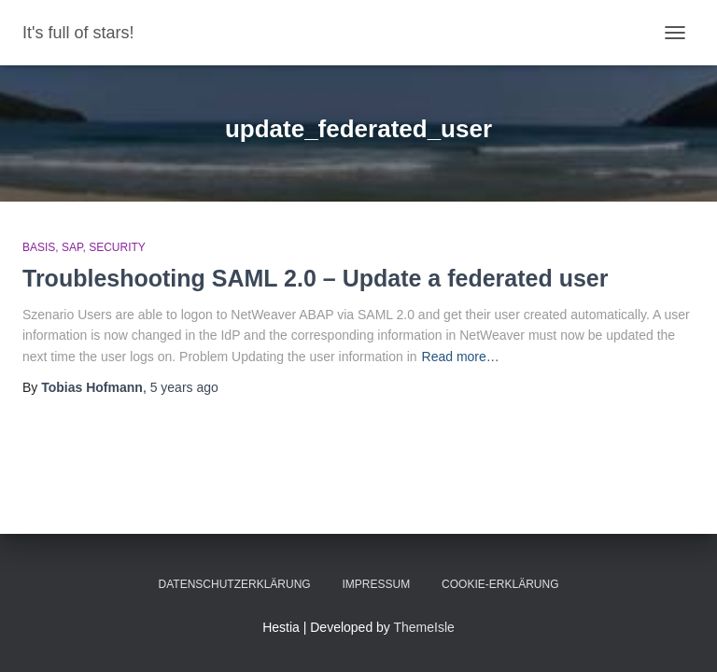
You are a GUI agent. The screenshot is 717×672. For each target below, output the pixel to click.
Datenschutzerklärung (235, 584)
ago (184, 387)
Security (117, 247)
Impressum (377, 584)
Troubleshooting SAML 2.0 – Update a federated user (315, 278)
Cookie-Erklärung (500, 584)
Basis (38, 247)
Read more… (460, 356)
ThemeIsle (424, 627)
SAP (72, 247)
